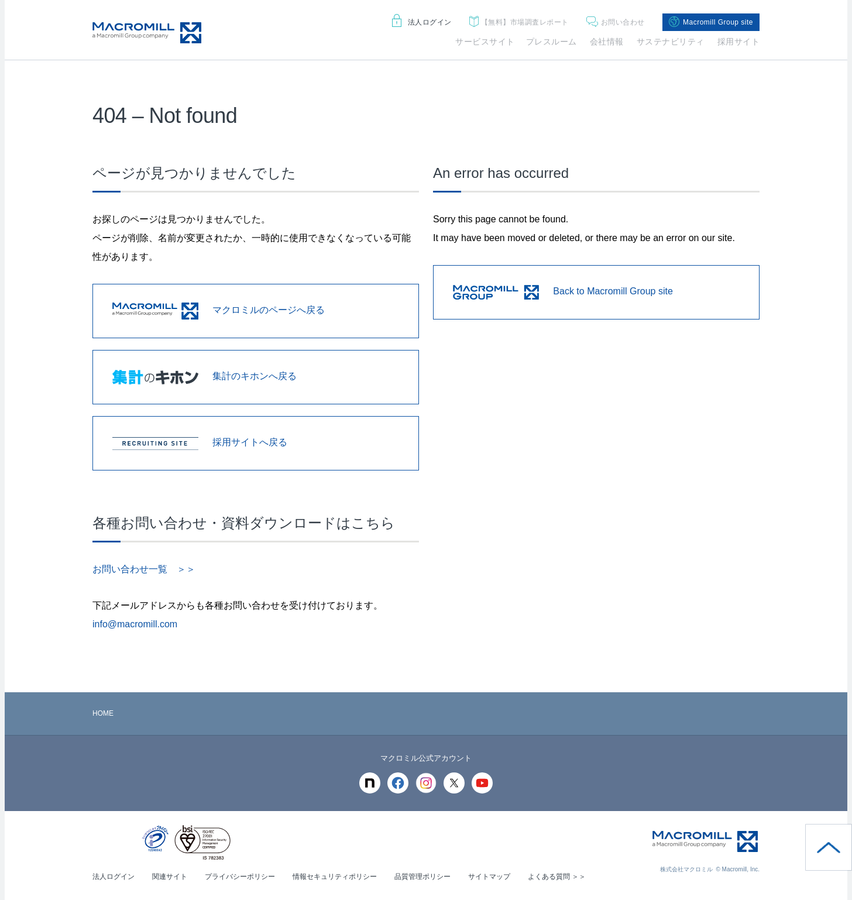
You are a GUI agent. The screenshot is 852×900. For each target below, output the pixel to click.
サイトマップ (489, 876)
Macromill (146, 32)
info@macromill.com (134, 624)
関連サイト (169, 876)
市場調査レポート (519, 23)
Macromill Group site (711, 22)
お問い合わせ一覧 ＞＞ (143, 569)
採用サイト (738, 41)
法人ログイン (422, 22)
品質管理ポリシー (422, 876)
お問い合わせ (615, 23)
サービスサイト (485, 41)
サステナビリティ (671, 41)
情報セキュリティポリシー (335, 876)
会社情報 (607, 41)
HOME (103, 713)
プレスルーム (551, 41)
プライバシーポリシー (240, 876)
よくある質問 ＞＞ (557, 876)
